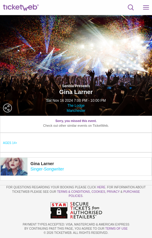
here (101, 187)
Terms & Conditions (73, 191)
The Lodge (76, 106)
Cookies (98, 191)
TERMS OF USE (116, 228)
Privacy (113, 191)
